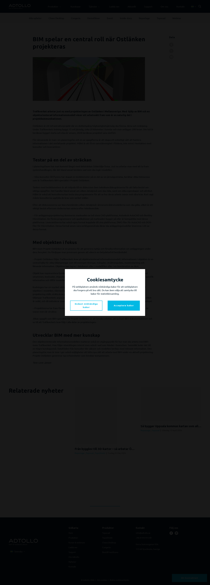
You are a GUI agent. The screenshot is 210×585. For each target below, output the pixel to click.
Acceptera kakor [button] (124, 305)
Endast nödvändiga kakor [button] (86, 305)
